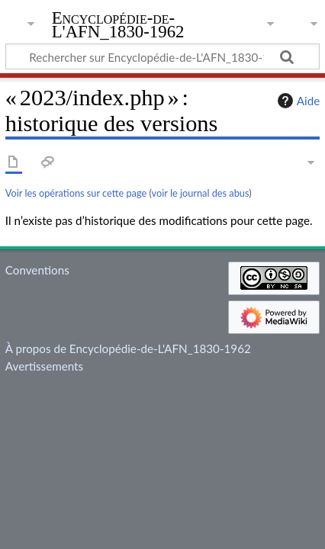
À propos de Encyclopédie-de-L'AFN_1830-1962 (128, 348)
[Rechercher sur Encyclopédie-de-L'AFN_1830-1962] (162, 56)
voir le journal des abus (200, 193)
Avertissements (44, 366)
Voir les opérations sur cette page (75, 193)
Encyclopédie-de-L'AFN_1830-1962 (118, 26)
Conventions (37, 270)
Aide (297, 100)
